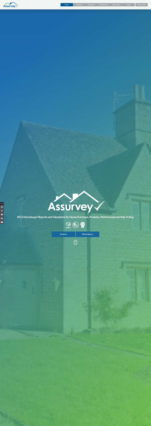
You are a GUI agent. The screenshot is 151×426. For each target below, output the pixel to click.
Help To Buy (116, 5)
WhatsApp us (87, 234)
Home (67, 5)
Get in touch (141, 5)
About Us (79, 5)
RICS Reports (103, 5)
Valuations (91, 5)
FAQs (128, 5)
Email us (63, 234)
